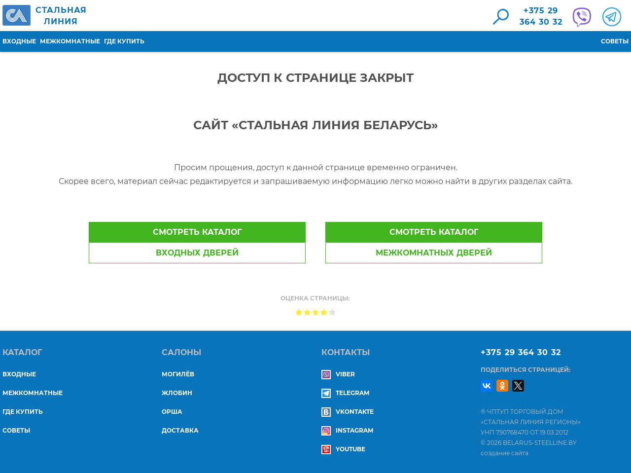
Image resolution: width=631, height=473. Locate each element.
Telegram (345, 393)
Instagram (347, 430)
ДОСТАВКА (180, 430)
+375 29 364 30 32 (521, 352)
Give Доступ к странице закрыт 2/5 (307, 312)
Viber (338, 374)
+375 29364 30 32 (541, 16)
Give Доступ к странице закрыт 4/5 (324, 312)
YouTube (343, 449)
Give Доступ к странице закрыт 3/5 (316, 312)
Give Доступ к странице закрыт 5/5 (332, 312)
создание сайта (504, 453)
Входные (19, 41)
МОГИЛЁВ (178, 374)
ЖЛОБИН (177, 393)
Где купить (124, 41)
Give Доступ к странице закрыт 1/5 (299, 312)
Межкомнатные (70, 41)
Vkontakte (347, 411)
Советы (615, 41)
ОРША (172, 411)
